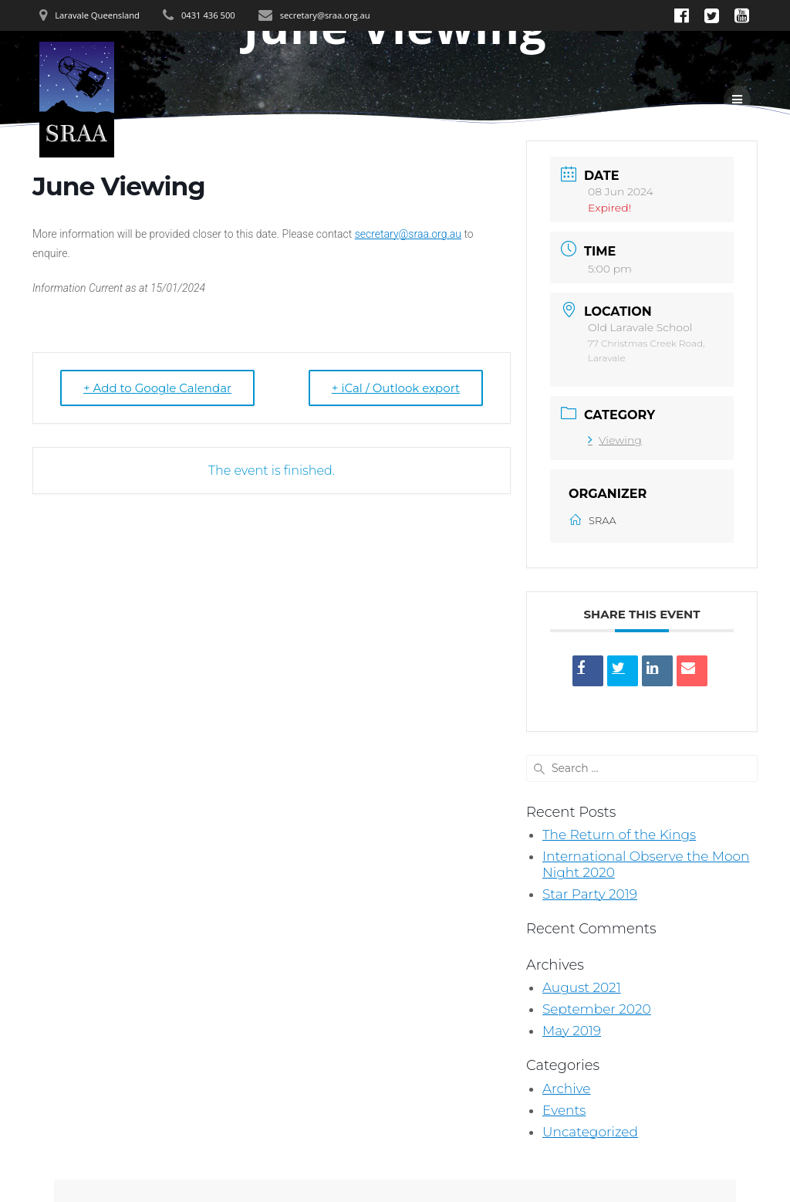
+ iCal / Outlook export (396, 388)
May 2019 (571, 1030)
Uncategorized (590, 1131)
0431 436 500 (208, 15)
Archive (566, 1088)
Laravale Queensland (97, 15)
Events (564, 1110)
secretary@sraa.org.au (325, 15)
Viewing (615, 440)
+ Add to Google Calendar (157, 388)
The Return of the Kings (619, 834)
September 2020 (596, 1009)
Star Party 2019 (589, 894)
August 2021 (581, 987)
